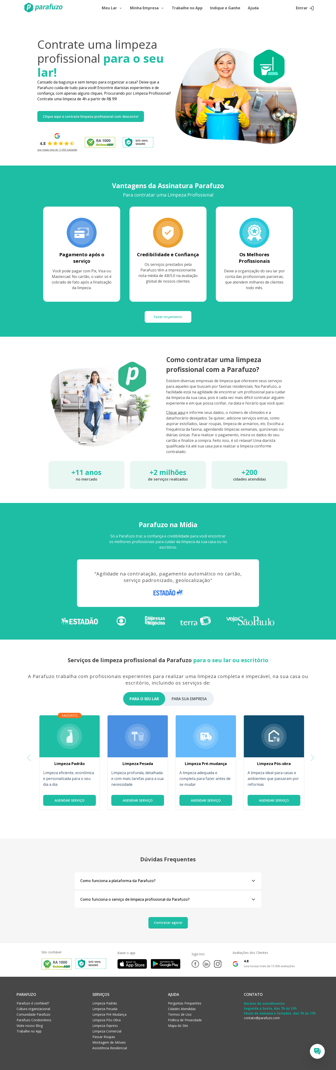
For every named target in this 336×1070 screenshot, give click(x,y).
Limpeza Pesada (104, 1009)
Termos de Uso (180, 1014)
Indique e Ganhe (225, 8)
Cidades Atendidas (182, 1009)
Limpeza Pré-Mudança (109, 1014)
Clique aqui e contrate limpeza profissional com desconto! (90, 116)
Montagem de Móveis (109, 1042)
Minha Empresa (147, 8)
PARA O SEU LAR (144, 698)
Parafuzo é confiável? (33, 1003)
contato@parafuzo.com (262, 1018)
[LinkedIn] (206, 964)
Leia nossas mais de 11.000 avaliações (57, 149)
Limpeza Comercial (106, 1031)
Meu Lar (112, 8)
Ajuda (253, 8)
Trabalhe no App (187, 8)
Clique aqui (175, 412)
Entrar (305, 8)
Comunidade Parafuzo (33, 1014)
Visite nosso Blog (30, 1025)
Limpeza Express (105, 1025)
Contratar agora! (168, 922)
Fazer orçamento (168, 317)
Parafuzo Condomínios (34, 1020)
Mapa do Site (178, 1025)
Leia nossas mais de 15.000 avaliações (269, 966)
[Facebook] (195, 964)
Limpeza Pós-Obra (106, 1020)
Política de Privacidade (185, 1020)
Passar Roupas (103, 1037)
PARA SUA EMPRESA (189, 698)
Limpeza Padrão (104, 1003)
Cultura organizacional (33, 1009)
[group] (69, 762)
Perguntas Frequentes (184, 1003)
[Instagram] (217, 964)
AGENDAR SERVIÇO (69, 800)
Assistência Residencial (109, 1048)
